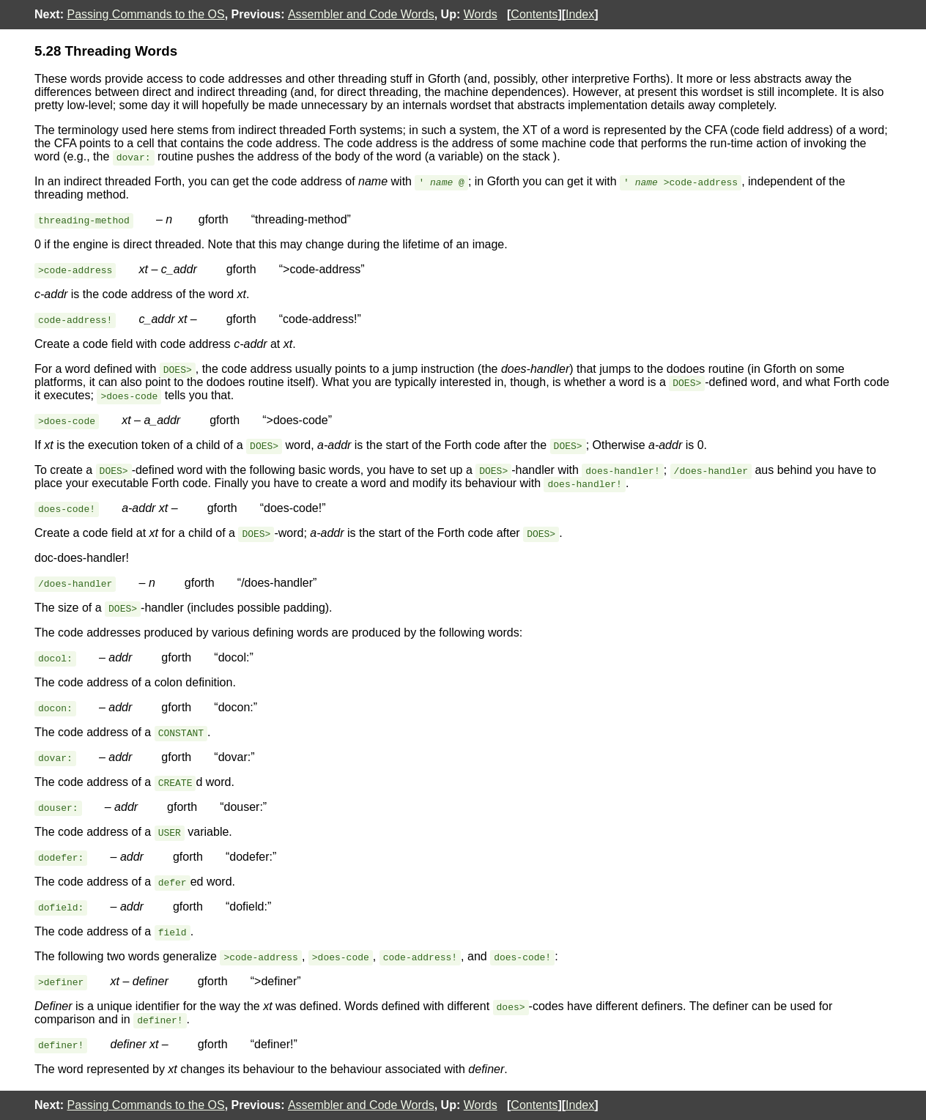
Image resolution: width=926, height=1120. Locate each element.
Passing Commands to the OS (145, 14)
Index (580, 14)
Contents (534, 14)
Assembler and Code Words (361, 14)
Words (480, 14)
